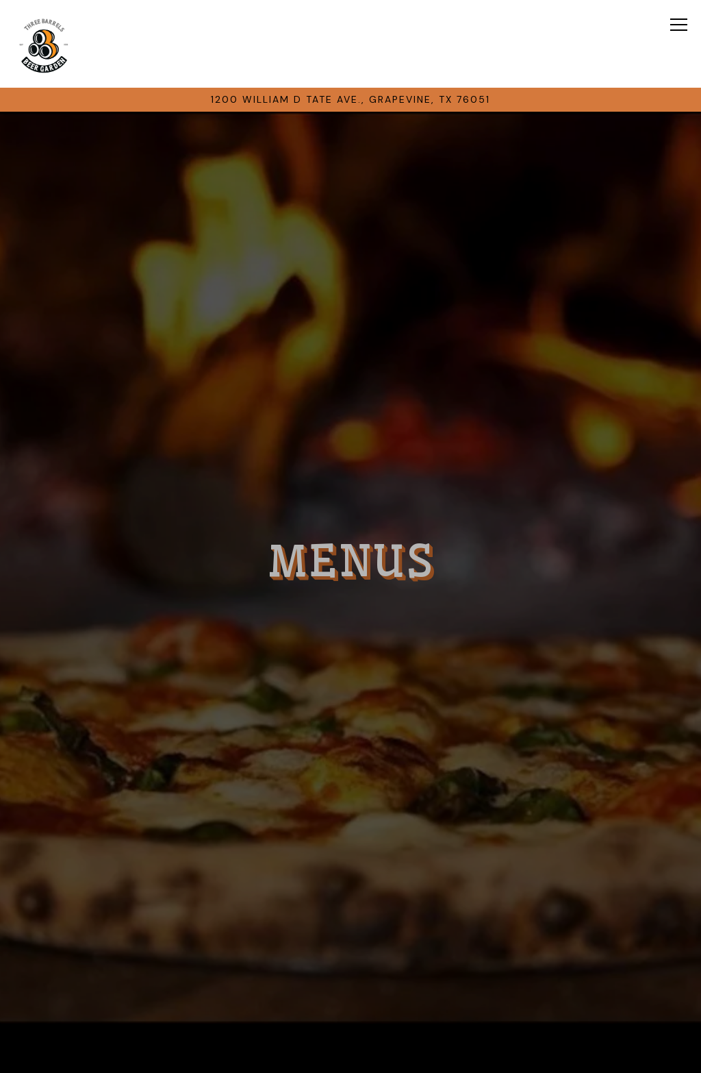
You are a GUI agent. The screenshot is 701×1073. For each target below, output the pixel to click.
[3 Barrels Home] (44, 44)
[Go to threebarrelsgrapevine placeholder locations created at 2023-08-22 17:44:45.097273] (351, 99)
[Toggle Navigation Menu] (679, 25)
